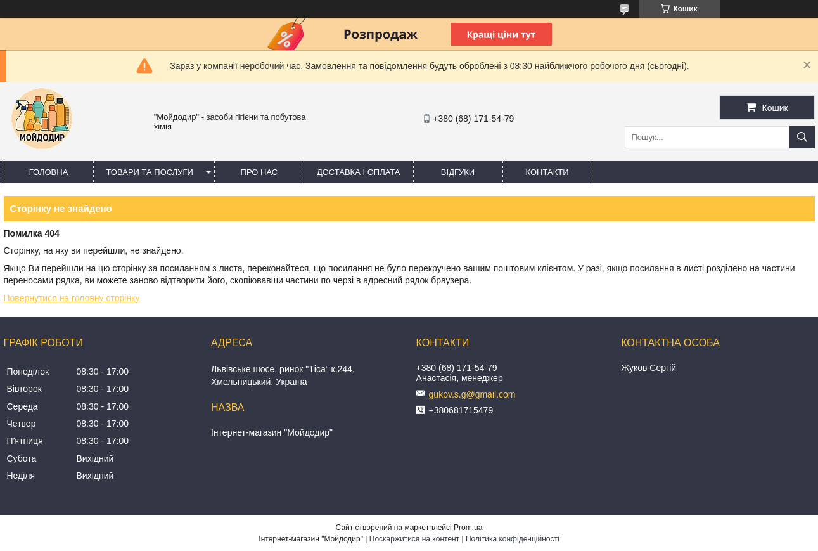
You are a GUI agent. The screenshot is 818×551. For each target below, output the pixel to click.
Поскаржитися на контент (414, 539)
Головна (48, 172)
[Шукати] (802, 137)
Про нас (259, 172)
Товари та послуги (149, 172)
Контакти (547, 172)
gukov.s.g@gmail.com (472, 394)
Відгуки (458, 172)
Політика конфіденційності (512, 539)
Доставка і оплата (358, 172)
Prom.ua (468, 527)
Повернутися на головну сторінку (72, 298)
